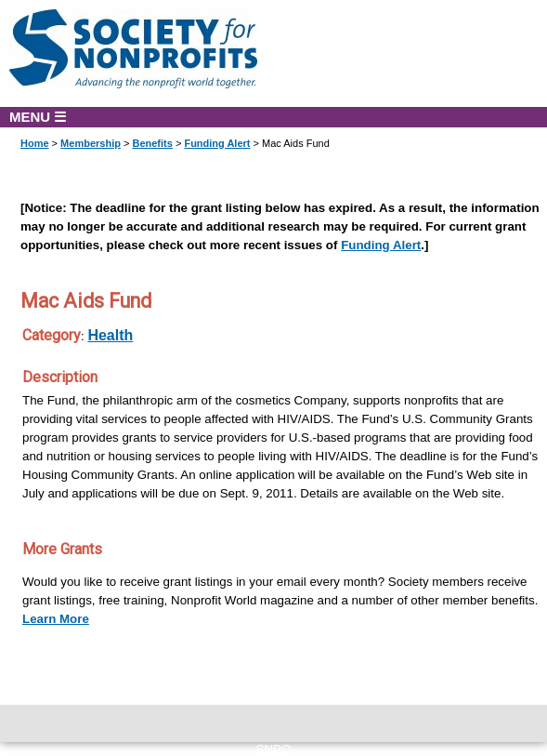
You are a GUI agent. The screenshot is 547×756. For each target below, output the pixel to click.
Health (110, 335)
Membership (90, 143)
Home (34, 143)
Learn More (55, 619)
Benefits (152, 143)
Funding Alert (217, 143)
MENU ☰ (37, 117)
